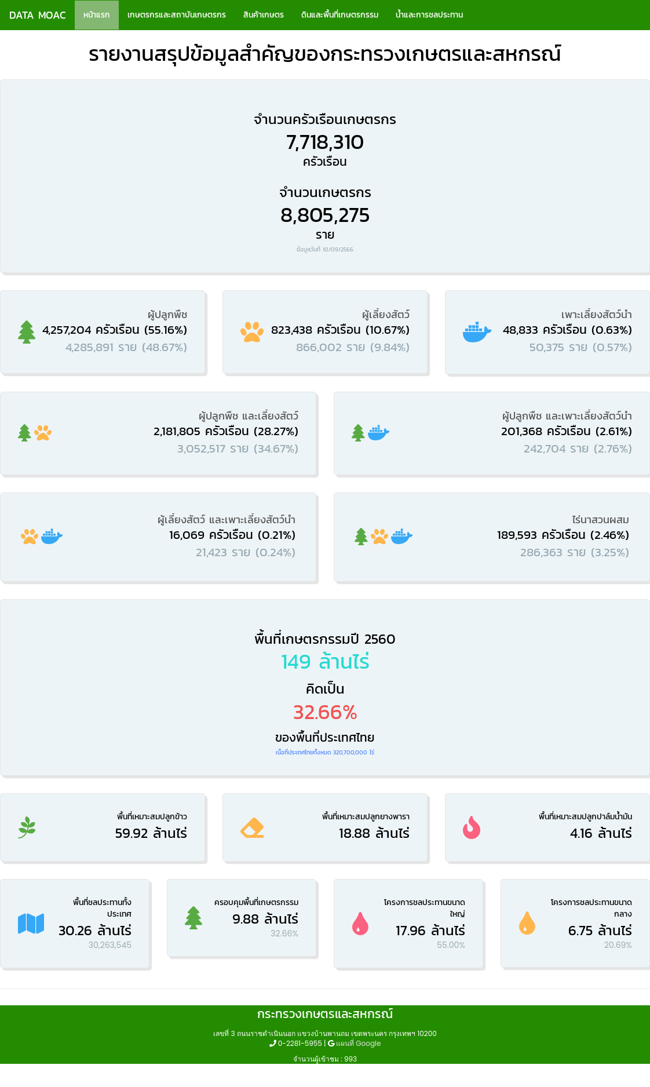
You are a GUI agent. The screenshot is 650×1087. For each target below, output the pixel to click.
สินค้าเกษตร (263, 15)
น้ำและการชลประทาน (429, 15)
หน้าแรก (96, 15)
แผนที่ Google (358, 1043)
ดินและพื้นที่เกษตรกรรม (339, 15)
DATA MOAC (37, 15)
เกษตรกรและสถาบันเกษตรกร (176, 15)
